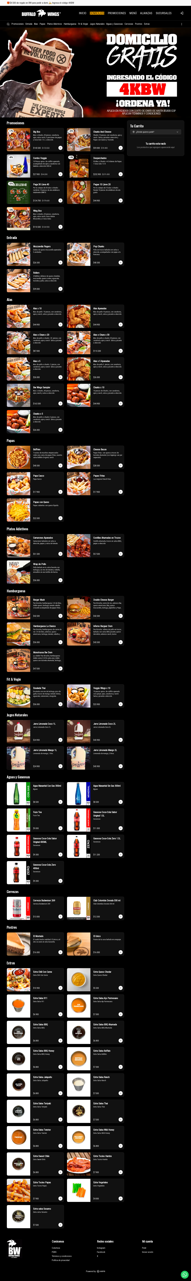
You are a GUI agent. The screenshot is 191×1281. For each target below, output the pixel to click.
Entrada (28, 24)
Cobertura (56, 1248)
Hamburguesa (70, 24)
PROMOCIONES (117, 13)
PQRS (54, 1252)
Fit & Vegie (83, 24)
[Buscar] (8, 24)
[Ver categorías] (181, 24)
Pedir (144, 1248)
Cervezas (129, 24)
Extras (147, 24)
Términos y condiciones (62, 1256)
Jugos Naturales (97, 24)
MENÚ (133, 13)
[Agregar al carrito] (60, 148)
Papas (42, 24)
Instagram (101, 1248)
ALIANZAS (146, 13)
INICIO (82, 13)
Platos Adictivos (54, 24)
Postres (138, 24)
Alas (36, 24)
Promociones (17, 24)
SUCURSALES (164, 13)
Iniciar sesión (147, 1252)
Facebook (101, 1252)
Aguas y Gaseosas (114, 24)
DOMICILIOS (97, 13)
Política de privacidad (61, 1260)
